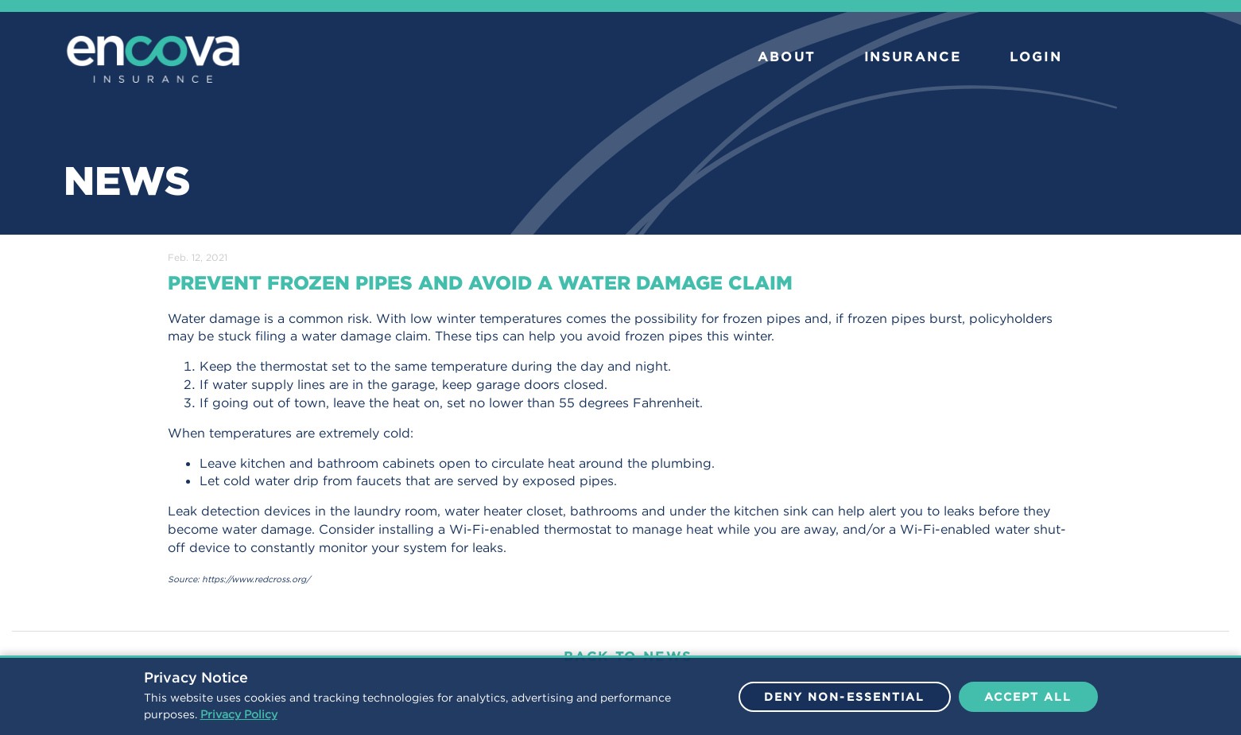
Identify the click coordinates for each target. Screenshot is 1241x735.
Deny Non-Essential (844, 697)
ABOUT (787, 56)
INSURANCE (913, 56)
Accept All (1028, 697)
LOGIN (1036, 56)
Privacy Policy (238, 714)
